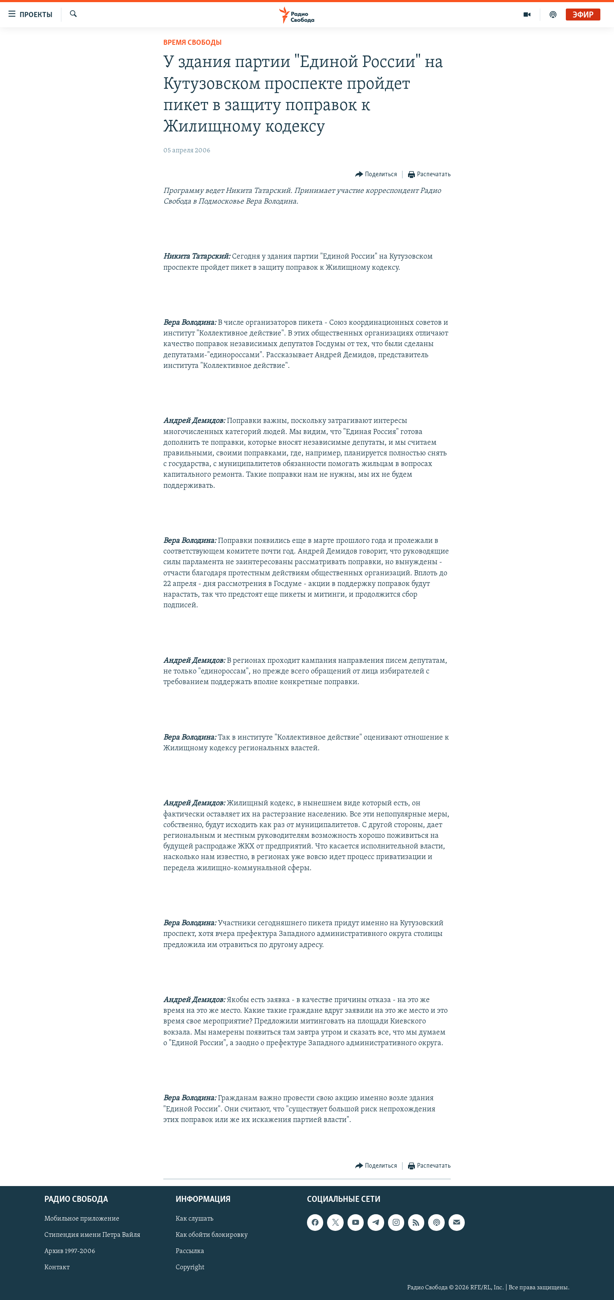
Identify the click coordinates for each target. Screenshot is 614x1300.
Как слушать (194, 1219)
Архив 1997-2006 (69, 1251)
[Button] (376, 175)
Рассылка (190, 1251)
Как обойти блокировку (212, 1235)
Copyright (190, 1268)
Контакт (57, 1268)
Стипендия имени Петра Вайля (92, 1235)
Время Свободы (192, 43)
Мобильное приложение (81, 1219)
